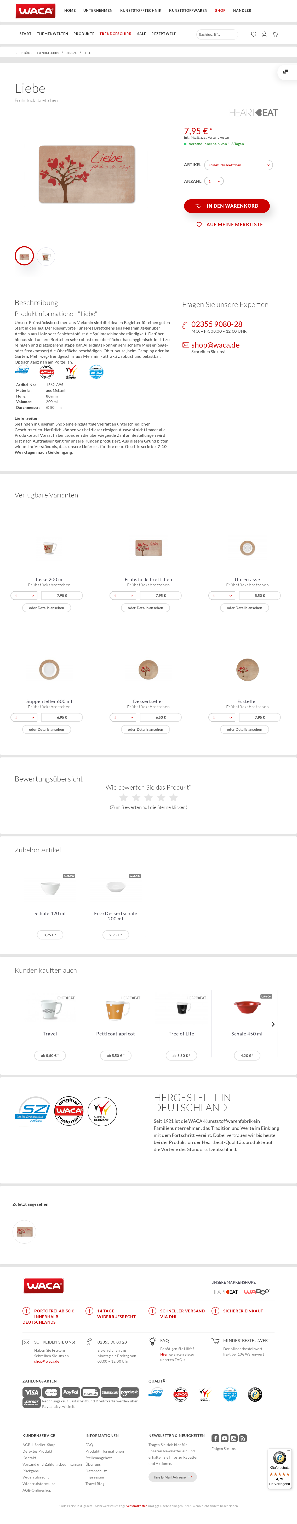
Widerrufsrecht (35, 1477)
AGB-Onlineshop (36, 1490)
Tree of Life (181, 1033)
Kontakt (29, 1457)
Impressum (94, 1477)
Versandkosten (137, 1506)
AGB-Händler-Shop (38, 1444)
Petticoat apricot (115, 1033)
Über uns (93, 1464)
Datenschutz (96, 1471)
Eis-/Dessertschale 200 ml (115, 916)
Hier (164, 1354)
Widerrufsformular (38, 1483)
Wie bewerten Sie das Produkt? (149, 796)
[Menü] (288, 1451)
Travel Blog (94, 1483)
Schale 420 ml (50, 913)
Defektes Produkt (37, 1451)
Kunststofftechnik (141, 10)
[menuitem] (27, 34)
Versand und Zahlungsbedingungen (52, 1464)
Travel (50, 1033)
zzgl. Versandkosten (215, 137)
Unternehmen (98, 10)
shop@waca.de (46, 1361)
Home (70, 10)
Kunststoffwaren (188, 10)
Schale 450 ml (247, 1033)
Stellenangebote (99, 1457)
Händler (242, 10)
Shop (220, 10)
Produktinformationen (104, 1451)
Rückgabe (30, 1471)
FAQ (89, 1444)
